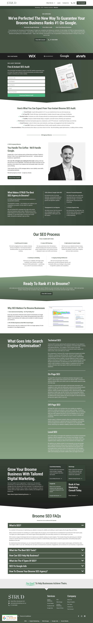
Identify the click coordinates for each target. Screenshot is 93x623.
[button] (46, 525)
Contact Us (66, 3)
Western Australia (48, 7)
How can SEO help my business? (24, 555)
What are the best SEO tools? (22, 550)
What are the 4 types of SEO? (22, 560)
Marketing (37, 7)
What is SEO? (15, 525)
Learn (58, 3)
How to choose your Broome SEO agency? (28, 571)
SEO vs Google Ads (18, 566)
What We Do (50, 3)
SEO (42, 7)
